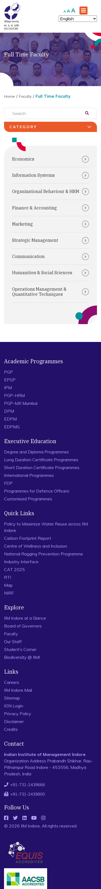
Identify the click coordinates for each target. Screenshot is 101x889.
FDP (8, 483)
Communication (50, 256)
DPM (9, 411)
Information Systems (50, 175)
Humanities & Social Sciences (50, 272)
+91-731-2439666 (27, 784)
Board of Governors (23, 626)
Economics (50, 159)
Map (8, 585)
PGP (8, 372)
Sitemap (12, 698)
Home (9, 96)
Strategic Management (50, 240)
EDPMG (12, 426)
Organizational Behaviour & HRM (50, 191)
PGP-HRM (14, 395)
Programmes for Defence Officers (36, 491)
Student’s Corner (20, 649)
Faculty (25, 96)
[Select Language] (78, 18)
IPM (8, 387)
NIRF (9, 593)
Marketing (50, 224)
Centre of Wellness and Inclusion (35, 546)
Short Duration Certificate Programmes (41, 467)
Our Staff (13, 641)
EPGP (10, 379)
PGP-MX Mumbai (20, 403)
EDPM (10, 419)
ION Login (13, 705)
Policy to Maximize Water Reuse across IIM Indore (46, 527)
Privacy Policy (17, 713)
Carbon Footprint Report (27, 538)
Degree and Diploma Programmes (36, 451)
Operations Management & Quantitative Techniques (50, 291)
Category (51, 126)
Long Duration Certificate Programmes (41, 459)
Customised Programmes (28, 498)
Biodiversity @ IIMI (22, 657)
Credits (11, 729)
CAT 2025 (14, 569)
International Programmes (29, 475)
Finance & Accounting (50, 207)
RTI (7, 577)
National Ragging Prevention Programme (43, 554)
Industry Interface (21, 561)
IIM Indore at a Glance (25, 618)
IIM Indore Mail (18, 690)
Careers (11, 682)
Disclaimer (14, 721)
